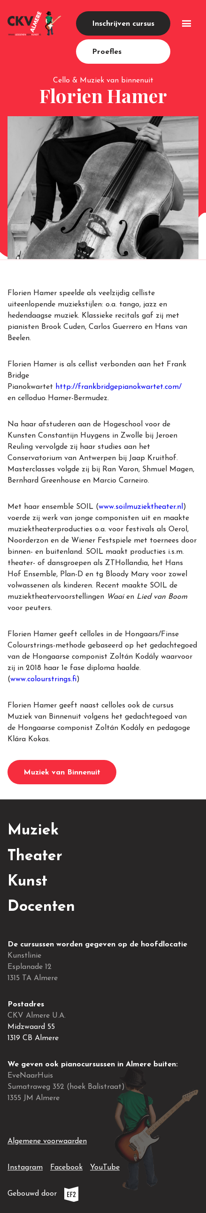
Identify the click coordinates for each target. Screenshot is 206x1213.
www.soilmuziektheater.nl (141, 507)
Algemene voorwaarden (47, 1141)
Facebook (66, 1165)
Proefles (107, 52)
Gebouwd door (64, 1194)
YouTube (105, 1165)
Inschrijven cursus (123, 24)
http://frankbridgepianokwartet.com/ (118, 387)
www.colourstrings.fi (43, 679)
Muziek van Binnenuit (61, 772)
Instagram (25, 1165)
